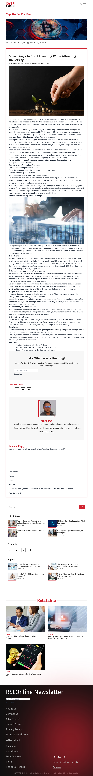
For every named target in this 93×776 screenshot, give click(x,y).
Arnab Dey (14, 63)
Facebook (57, 762)
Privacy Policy (14, 729)
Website (12, 484)
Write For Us (13, 739)
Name (12, 476)
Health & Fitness (15, 766)
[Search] (82, 507)
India (9, 761)
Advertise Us (13, 719)
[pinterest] (30, 550)
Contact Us (12, 713)
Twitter (66, 762)
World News (12, 751)
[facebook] (10, 550)
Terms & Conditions (17, 734)
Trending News (14, 756)
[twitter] (17, 550)
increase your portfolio (32, 268)
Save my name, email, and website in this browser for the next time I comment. (42, 489)
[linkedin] (23, 550)
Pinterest (57, 767)
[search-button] (81, 4)
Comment (13, 472)
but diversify (53, 319)
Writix (25, 190)
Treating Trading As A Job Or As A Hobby (32, 345)
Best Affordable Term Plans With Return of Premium (36, 347)
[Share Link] (17, 389)
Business (11, 746)
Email (12, 480)
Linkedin (74, 762)
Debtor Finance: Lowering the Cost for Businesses (35, 350)
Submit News (13, 724)
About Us (11, 708)
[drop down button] (84, 4)
